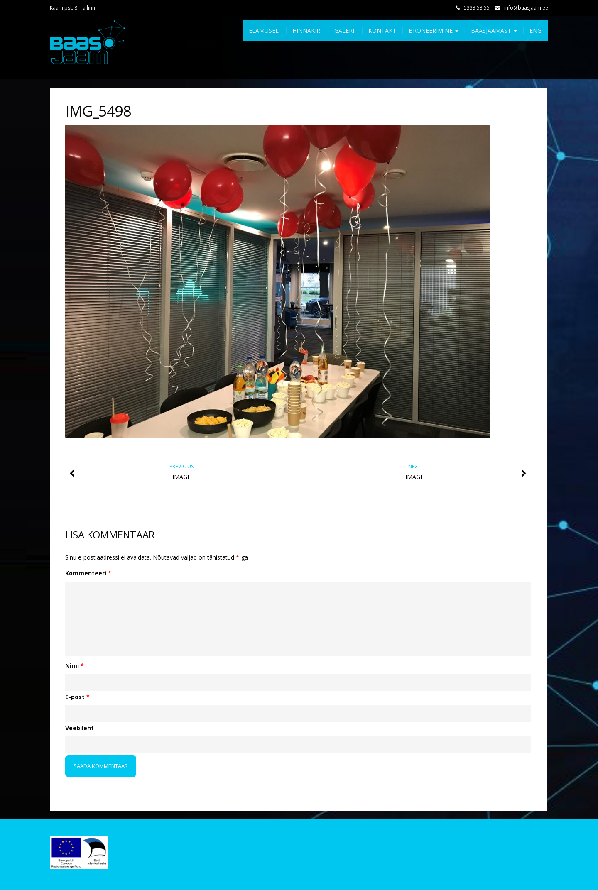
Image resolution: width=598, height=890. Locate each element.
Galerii (345, 30)
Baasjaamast (494, 30)
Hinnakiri (307, 30)
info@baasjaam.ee (526, 7)
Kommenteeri (88, 573)
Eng (535, 30)
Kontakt (382, 30)
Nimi (74, 666)
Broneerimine (433, 30)
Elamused (264, 30)
